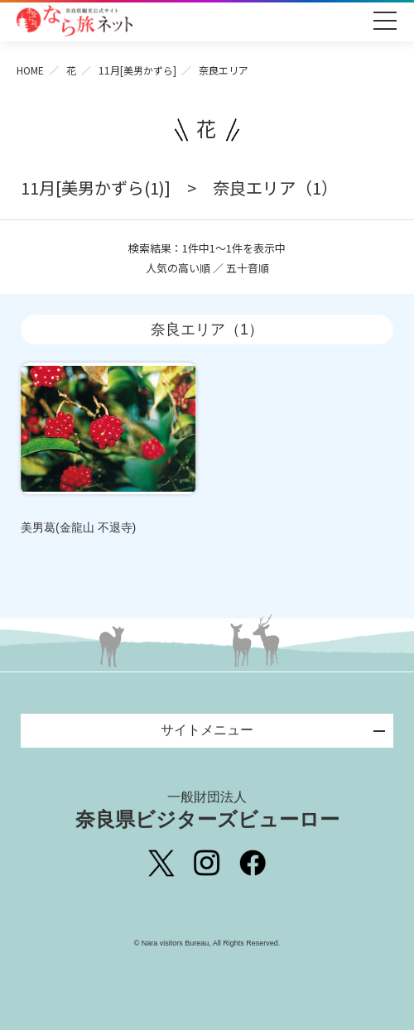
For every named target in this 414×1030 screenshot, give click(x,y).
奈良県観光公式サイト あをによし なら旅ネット (74, 20)
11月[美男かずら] (137, 70)
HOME (30, 70)
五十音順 (247, 268)
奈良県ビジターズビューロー (207, 809)
